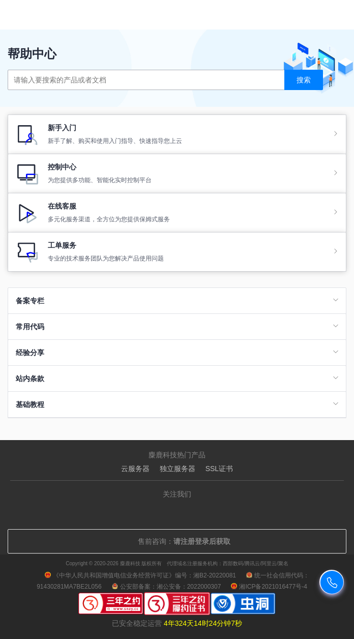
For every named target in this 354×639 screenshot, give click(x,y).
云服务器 (135, 468)
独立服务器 (177, 468)
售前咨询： (177, 541)
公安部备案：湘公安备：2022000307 (166, 586)
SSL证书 (219, 468)
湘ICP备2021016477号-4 (269, 586)
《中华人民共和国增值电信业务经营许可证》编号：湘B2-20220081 (140, 575)
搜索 (304, 80)
